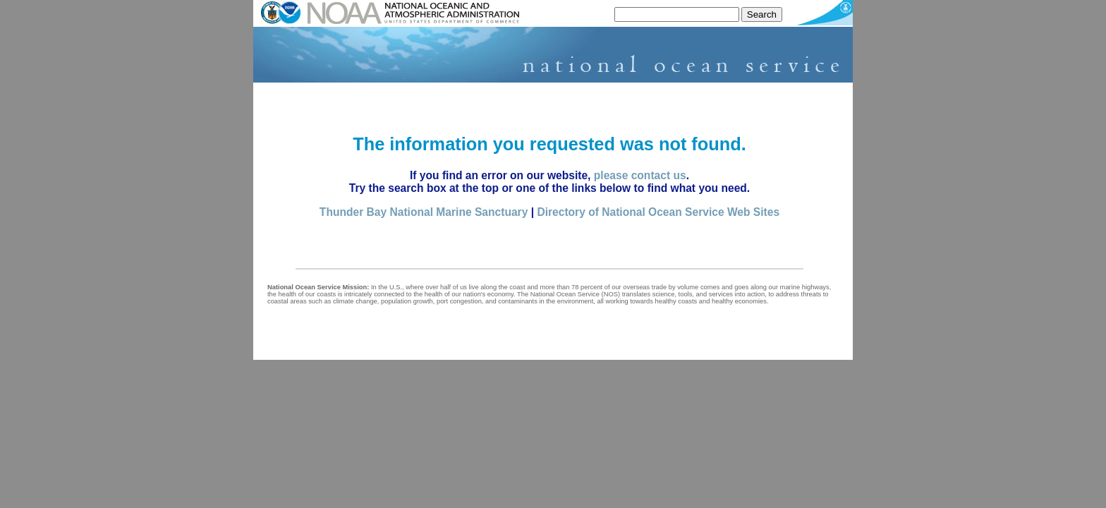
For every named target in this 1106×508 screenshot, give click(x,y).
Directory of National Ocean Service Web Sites (658, 212)
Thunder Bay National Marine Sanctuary (424, 212)
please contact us (640, 175)
